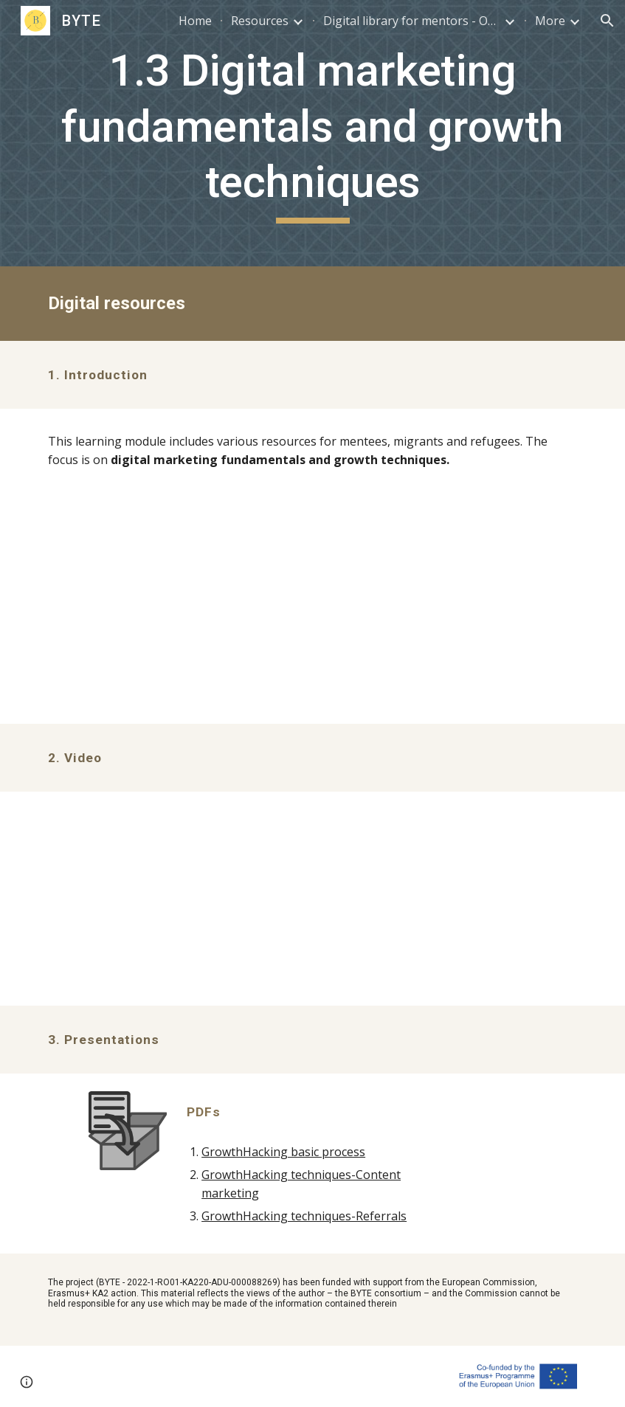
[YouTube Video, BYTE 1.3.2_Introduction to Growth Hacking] (312, 898)
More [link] (550, 21)
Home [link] (195, 21)
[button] (607, 20)
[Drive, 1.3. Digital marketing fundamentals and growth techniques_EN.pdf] (312, 608)
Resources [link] (260, 21)
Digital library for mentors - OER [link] (411, 21)
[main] (312, 133)
